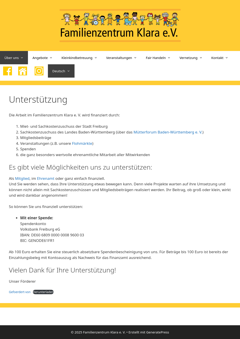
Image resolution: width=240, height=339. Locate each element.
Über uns (16, 57)
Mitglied (22, 178)
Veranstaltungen (124, 57)
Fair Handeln (160, 57)
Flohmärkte (82, 143)
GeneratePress (157, 332)
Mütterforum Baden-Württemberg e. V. (168, 132)
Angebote (44, 57)
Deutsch (63, 71)
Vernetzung (193, 57)
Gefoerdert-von (20, 292)
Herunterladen (43, 292)
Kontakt (222, 57)
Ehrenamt (45, 178)
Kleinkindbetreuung (81, 57)
